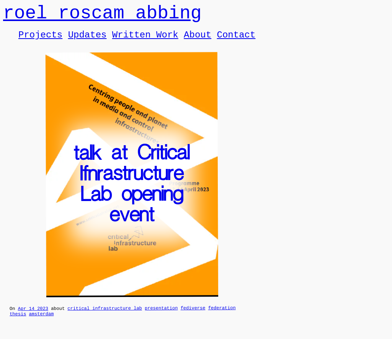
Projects (40, 40)
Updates (87, 40)
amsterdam (41, 322)
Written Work (145, 40)
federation (222, 315)
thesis (18, 322)
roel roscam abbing (102, 15)
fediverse (193, 315)
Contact (236, 40)
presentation (161, 315)
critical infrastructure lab (104, 315)
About (197, 40)
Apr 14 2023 (33, 316)
